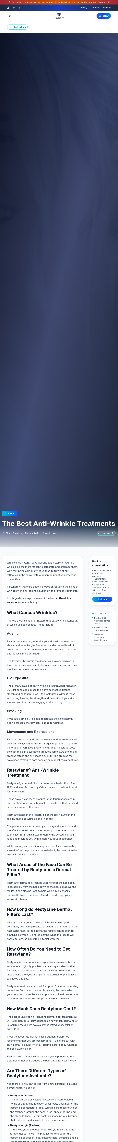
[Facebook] (14, 7)
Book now (102, 599)
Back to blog (17, 27)
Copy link (106, 533)
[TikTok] (19, 7)
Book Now (104, 16)
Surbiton (102, 2)
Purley (84, 2)
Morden (92, 2)
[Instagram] (8, 7)
